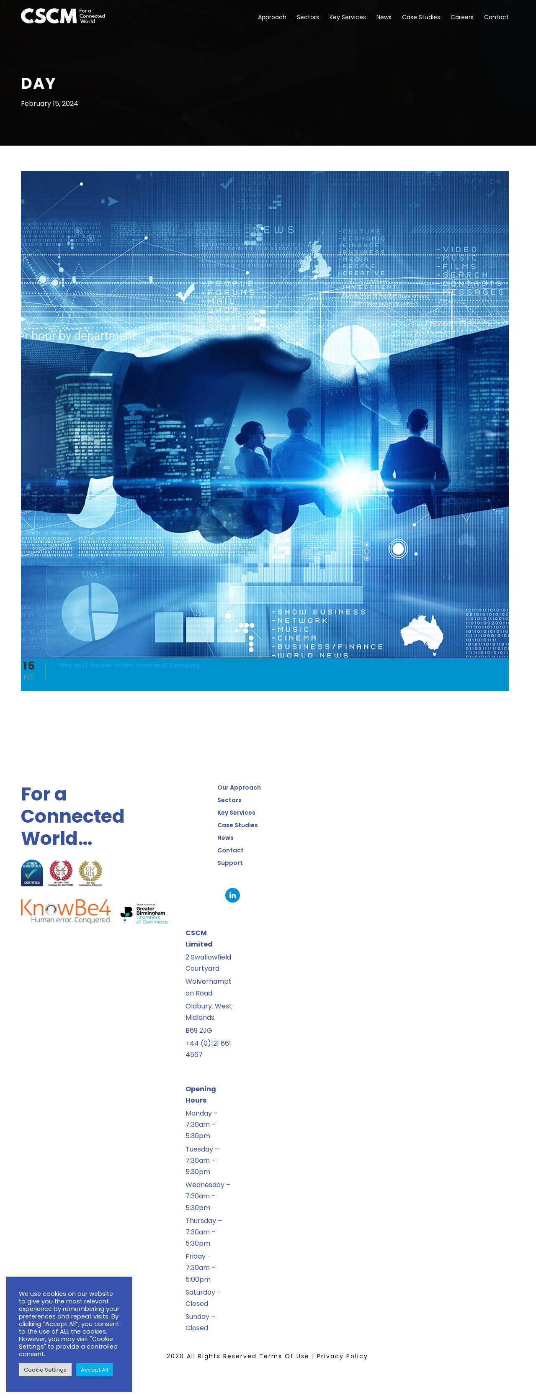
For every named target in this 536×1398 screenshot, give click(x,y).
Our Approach (239, 787)
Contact (496, 17)
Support (230, 863)
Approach (272, 17)
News (384, 17)
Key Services (348, 17)
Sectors (308, 17)
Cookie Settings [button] (45, 1370)
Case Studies (421, 17)
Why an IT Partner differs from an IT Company (129, 665)
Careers (462, 17)
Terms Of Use (284, 1356)
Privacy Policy (342, 1356)
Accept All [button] (94, 1370)
